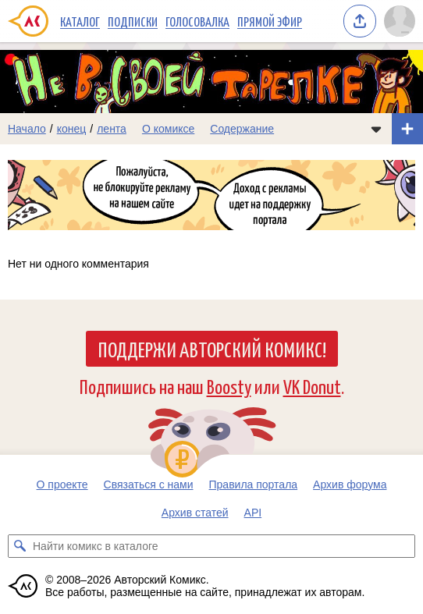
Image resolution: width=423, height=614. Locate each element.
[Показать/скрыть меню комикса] (376, 128)
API (253, 512)
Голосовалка (197, 21)
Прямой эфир (269, 21)
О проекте (62, 484)
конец (72, 128)
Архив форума (349, 484)
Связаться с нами (149, 484)
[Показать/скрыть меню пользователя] (400, 21)
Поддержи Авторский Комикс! (212, 348)
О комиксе (168, 128)
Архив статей (195, 512)
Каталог (80, 21)
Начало (27, 128)
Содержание (242, 128)
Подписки (133, 21)
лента (111, 128)
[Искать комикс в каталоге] (19, 546)
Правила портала (253, 484)
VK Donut (312, 386)
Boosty (229, 386)
